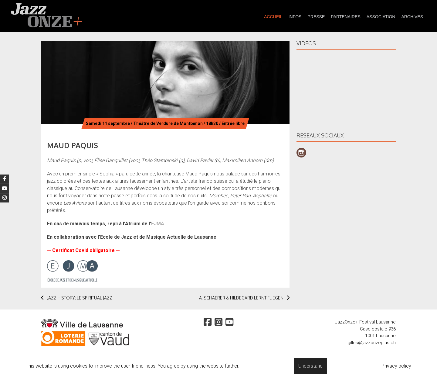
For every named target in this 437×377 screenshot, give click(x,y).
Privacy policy (396, 366)
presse (316, 16)
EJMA (157, 224)
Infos (295, 16)
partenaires (346, 16)
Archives (412, 16)
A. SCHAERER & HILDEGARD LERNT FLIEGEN (244, 297)
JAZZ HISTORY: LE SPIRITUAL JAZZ (76, 297)
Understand (310, 366)
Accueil (273, 16)
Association (381, 16)
